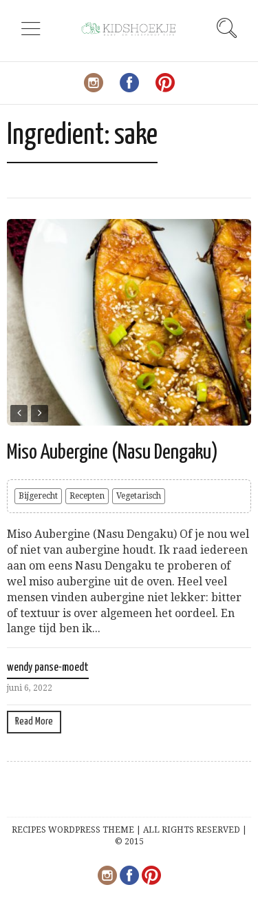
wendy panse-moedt (48, 668)
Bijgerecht (38, 496)
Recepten (87, 496)
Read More (34, 721)
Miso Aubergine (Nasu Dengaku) (112, 452)
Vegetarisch (138, 496)
